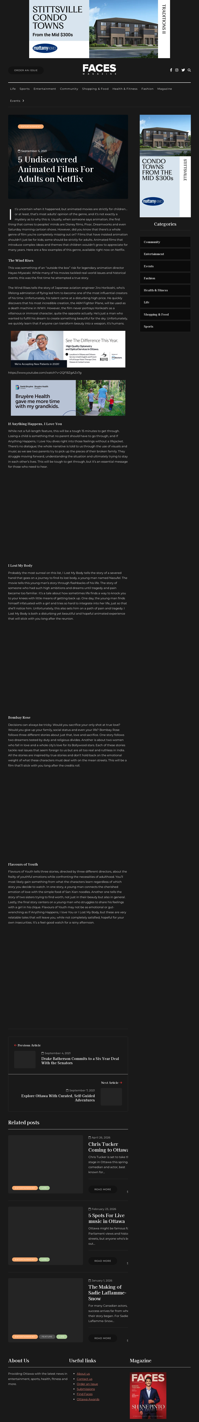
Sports (25, 89)
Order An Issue (26, 70)
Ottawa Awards (88, 1366)
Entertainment (45, 89)
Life (13, 89)
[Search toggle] (189, 70)
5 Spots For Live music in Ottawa (85, 1209)
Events (15, 101)
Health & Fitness (125, 89)
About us (83, 1341)
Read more (71, 1182)
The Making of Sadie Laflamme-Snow (80, 1272)
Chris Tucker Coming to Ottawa (84, 1146)
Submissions (86, 1356)
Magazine (164, 89)
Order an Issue (87, 1351)
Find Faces (85, 1361)
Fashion (147, 89)
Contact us (84, 1346)
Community (69, 89)
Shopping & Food (95, 89)
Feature (20, 1306)
